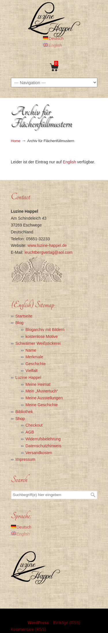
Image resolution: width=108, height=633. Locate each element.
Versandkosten (39, 452)
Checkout (34, 425)
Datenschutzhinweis (44, 446)
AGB (30, 432)
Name (31, 350)
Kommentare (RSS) (28, 629)
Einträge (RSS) (66, 622)
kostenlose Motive (42, 336)
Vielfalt (32, 370)
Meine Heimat (38, 384)
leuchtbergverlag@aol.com (48, 252)
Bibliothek (24, 411)
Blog (20, 322)
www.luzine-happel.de (47, 245)
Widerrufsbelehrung (43, 439)
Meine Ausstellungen (44, 398)
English (69, 162)
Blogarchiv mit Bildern (45, 329)
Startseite (24, 316)
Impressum (25, 459)
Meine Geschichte (42, 404)
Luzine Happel (54, 19)
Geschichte (36, 363)
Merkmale (34, 357)
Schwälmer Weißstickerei (38, 343)
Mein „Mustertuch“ (42, 391)
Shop (20, 418)
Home (16, 141)
